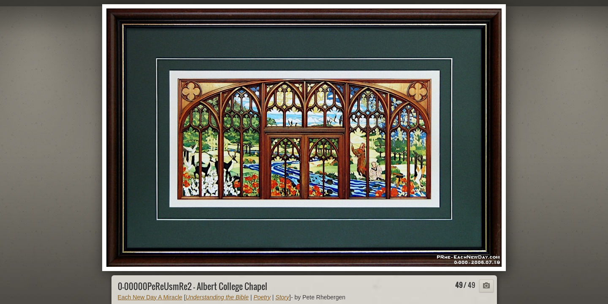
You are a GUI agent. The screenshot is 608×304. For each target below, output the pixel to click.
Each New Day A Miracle (150, 297)
